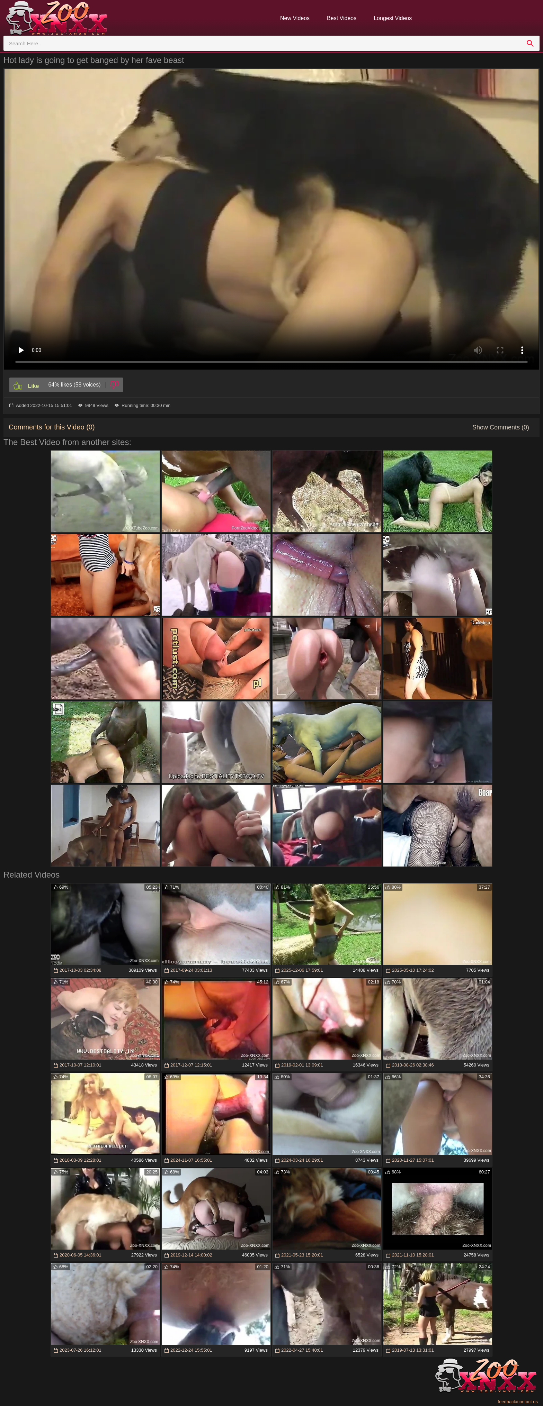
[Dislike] (114, 385)
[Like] (26, 385)
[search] (530, 43)
